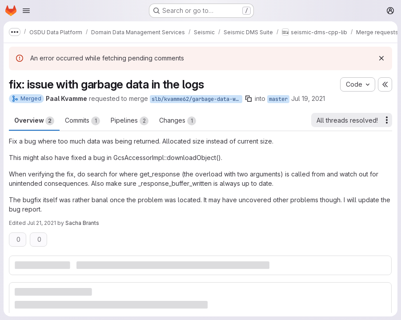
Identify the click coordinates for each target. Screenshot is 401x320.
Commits (82, 120)
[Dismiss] (381, 58)
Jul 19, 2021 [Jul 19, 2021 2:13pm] (308, 98)
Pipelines (129, 120)
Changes (177, 120)
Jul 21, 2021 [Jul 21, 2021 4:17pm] (41, 223)
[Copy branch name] (248, 98)
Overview (34, 120)
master (278, 99)
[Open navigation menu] (26, 11)
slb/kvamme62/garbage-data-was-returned (197, 99)
